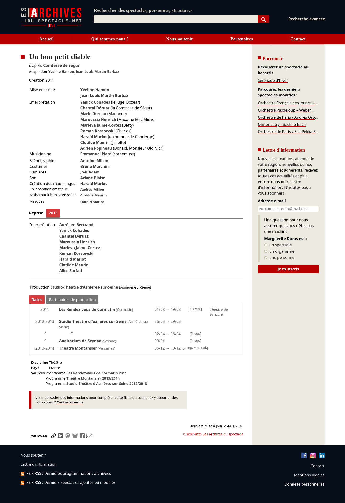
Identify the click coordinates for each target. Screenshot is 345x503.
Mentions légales (309, 475)
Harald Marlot (93, 136)
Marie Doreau (93, 113)
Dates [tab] (36, 299)
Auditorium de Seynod (80, 340)
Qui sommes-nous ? (110, 39)
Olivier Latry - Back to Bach (282, 124)
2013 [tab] (53, 213)
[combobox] (176, 19)
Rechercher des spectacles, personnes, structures (143, 10)
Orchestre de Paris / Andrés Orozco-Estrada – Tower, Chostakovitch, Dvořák (288, 117)
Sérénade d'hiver (273, 80)
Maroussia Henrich (98, 119)
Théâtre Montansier (78, 348)
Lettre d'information (39, 464)
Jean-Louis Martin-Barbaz (97, 71)
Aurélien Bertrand (76, 224)
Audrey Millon (92, 189)
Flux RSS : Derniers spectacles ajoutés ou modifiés (68, 482)
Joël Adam (89, 172)
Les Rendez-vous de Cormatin (87, 309)
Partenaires (241, 39)
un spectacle (278, 245)
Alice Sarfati (70, 270)
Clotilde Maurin (95, 142)
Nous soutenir (179, 39)
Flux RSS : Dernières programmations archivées (66, 473)
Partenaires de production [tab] (72, 299)
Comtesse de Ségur (61, 65)
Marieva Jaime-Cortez (100, 125)
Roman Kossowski (97, 131)
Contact (298, 39)
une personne (279, 258)
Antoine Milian (94, 160)
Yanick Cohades (95, 102)
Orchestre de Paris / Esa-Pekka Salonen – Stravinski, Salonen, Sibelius (288, 131)
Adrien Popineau (96, 148)
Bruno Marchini (95, 166)
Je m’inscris (288, 269)
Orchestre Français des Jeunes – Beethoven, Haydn (288, 103)
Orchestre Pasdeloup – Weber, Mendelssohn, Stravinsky (288, 110)
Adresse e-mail (272, 201)
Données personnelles (304, 484)
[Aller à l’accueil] (51, 26)
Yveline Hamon (61, 71)
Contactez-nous (70, 402)
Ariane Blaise (92, 177)
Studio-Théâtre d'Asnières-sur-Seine (84, 287)
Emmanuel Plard (95, 153)
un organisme (279, 251)
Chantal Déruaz (94, 108)
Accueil (46, 39)
